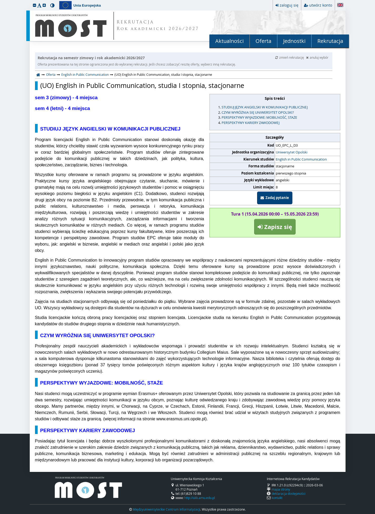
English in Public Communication (85, 74)
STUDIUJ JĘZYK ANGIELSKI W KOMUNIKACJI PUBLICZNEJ (265, 107)
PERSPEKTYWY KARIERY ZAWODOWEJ (250, 122)
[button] (34, 5)
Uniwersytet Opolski (291, 152)
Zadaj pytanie (275, 197)
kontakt (277, 498)
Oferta (263, 40)
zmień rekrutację (290, 57)
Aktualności (229, 40)
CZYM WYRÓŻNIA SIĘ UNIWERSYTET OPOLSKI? (258, 112)
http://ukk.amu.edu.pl (199, 498)
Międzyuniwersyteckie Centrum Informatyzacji (166, 509)
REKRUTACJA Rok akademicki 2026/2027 (158, 26)
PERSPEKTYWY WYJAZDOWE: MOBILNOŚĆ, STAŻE (259, 117)
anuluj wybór (317, 57)
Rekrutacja (330, 40)
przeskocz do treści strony (1, 1)
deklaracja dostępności (288, 493)
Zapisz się (275, 227)
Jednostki (294, 40)
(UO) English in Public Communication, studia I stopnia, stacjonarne (142, 85)
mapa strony (281, 489)
